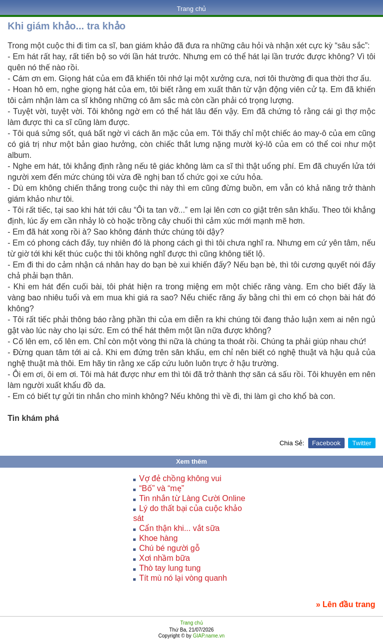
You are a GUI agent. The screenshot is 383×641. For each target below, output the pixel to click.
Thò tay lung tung (170, 568)
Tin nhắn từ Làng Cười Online (192, 498)
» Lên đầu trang (345, 604)
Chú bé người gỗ (169, 548)
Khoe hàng (158, 538)
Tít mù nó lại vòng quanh (183, 578)
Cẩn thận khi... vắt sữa (179, 528)
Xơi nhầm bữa (164, 558)
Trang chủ (191, 8)
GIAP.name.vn (208, 636)
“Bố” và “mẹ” (161, 488)
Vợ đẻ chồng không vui (180, 478)
